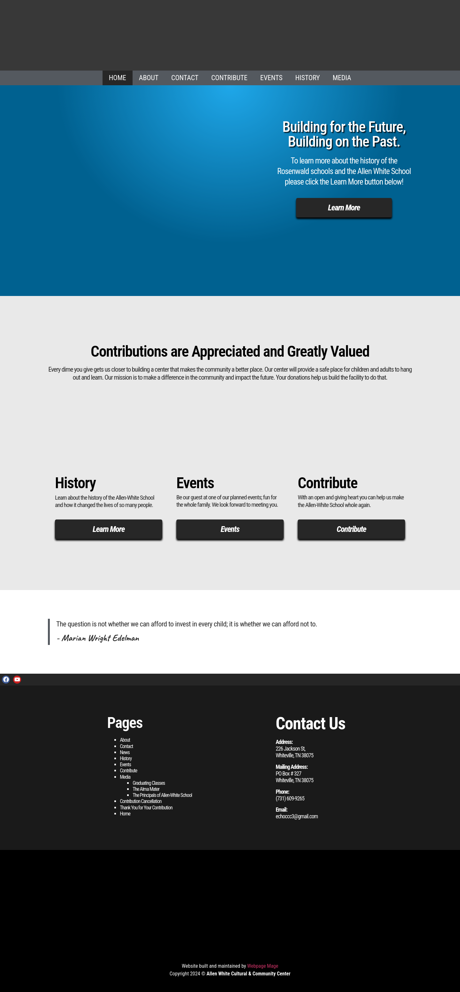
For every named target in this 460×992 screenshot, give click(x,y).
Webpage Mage (262, 966)
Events (271, 78)
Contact (184, 78)
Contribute (229, 78)
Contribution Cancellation (140, 801)
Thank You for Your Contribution (146, 808)
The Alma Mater (146, 789)
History (307, 78)
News (124, 752)
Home (117, 78)
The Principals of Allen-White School (162, 795)
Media (342, 78)
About (148, 78)
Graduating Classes (149, 783)
